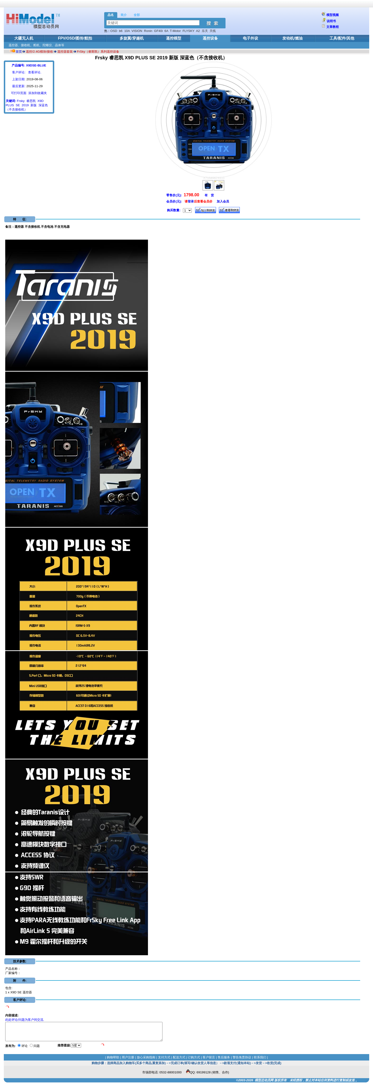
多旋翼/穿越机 (131, 38)
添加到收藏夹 (37, 93)
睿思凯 (31, 101)
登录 (191, 201)
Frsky (21, 101)
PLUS (10, 105)
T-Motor (175, 31)
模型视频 (332, 15)
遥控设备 (210, 38)
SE (18, 105)
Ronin (148, 31)
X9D (40, 101)
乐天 (205, 31)
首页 (19, 51)
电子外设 (250, 38)
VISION (137, 31)
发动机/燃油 (292, 38)
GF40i (158, 31)
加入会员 (223, 201)
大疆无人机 (23, 38)
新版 (33, 105)
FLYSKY (188, 31)
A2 (198, 31)
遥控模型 (173, 38)
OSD (113, 31)
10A (127, 31)
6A (166, 31)
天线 (213, 31)
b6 (121, 31)
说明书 (331, 21)
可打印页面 (18, 93)
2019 (25, 105)
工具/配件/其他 (341, 38)
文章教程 (332, 27)
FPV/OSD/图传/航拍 (75, 38)
